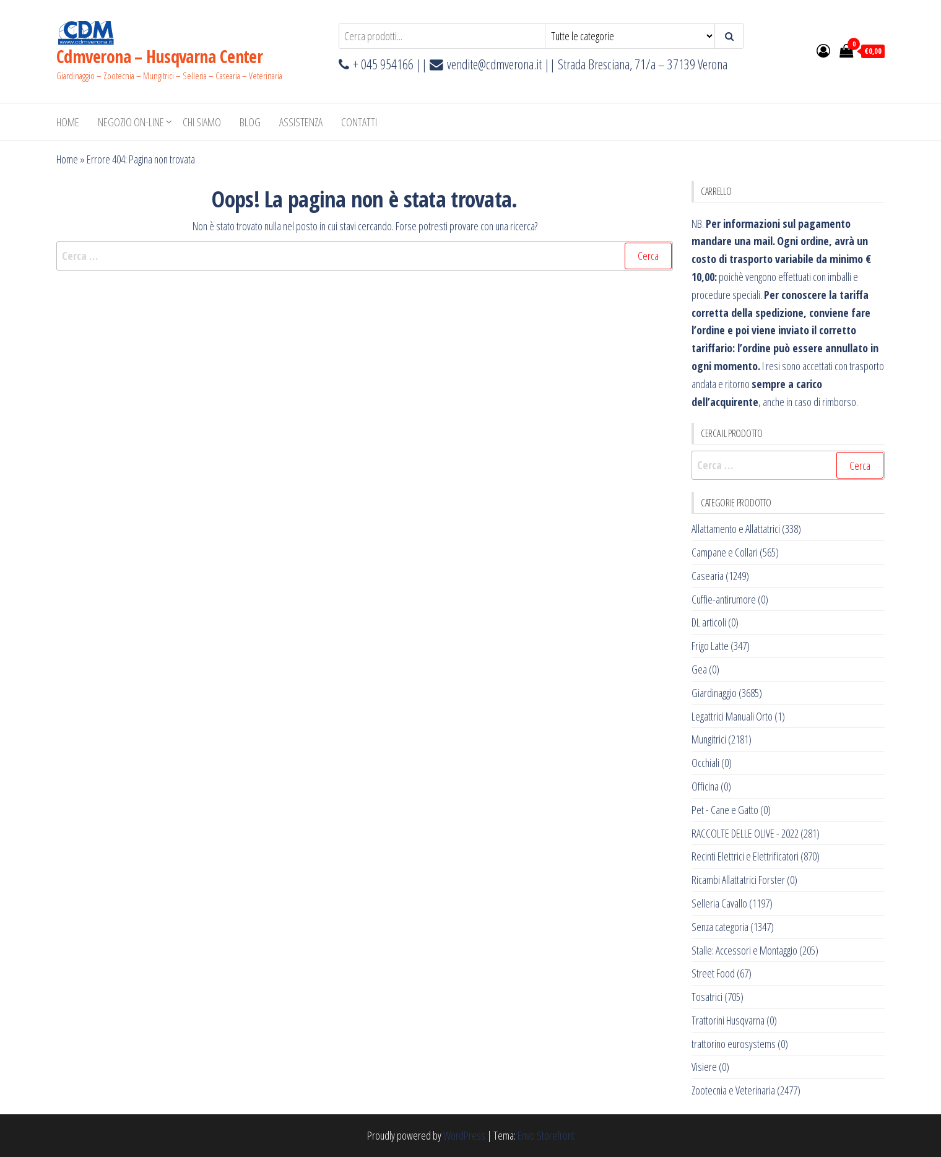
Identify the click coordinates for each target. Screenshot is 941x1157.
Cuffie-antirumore (724, 599)
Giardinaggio (714, 692)
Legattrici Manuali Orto (732, 716)
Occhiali (705, 762)
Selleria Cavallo (719, 903)
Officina (705, 786)
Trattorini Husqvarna (728, 1020)
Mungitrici (709, 739)
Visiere (704, 1066)
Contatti (359, 122)
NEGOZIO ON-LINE (131, 122)
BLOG (250, 122)
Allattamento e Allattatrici (736, 528)
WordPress (464, 1135)
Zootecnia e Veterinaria (733, 1090)
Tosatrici (707, 996)
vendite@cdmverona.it (494, 64)
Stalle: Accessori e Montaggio (744, 950)
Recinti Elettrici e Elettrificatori (745, 856)
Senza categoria (720, 926)
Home (67, 122)
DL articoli (709, 622)
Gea (699, 669)
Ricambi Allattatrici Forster (738, 879)
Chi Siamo (202, 122)
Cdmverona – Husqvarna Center (159, 56)
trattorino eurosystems (734, 1043)
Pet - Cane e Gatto (725, 809)
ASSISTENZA (301, 122)
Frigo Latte (710, 645)
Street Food (713, 973)
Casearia (708, 575)
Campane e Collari (725, 552)
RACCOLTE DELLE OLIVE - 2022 (745, 833)
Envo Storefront (546, 1135)
